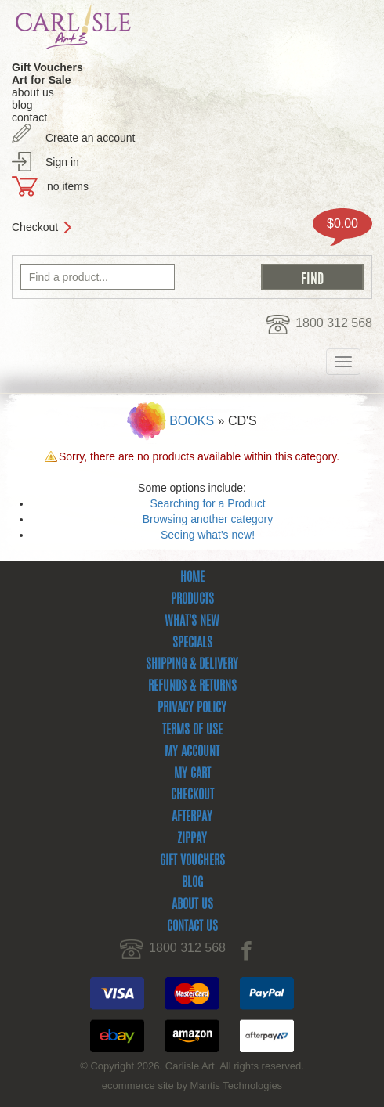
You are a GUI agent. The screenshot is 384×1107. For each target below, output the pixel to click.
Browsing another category (208, 519)
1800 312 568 (333, 323)
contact (29, 117)
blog (22, 105)
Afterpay (192, 817)
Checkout (35, 227)
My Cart (192, 774)
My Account (192, 752)
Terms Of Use (192, 730)
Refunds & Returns (192, 686)
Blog (192, 883)
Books (191, 420)
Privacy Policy (192, 708)
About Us (192, 905)
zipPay (192, 839)
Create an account (90, 138)
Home (192, 578)
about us (33, 92)
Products (192, 599)
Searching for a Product (207, 503)
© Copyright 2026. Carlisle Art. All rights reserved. (192, 1066)
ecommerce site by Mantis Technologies (192, 1085)
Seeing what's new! (208, 534)
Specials (192, 643)
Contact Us (192, 927)
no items (68, 186)
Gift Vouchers (192, 861)
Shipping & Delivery (192, 664)
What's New (192, 621)
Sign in (62, 162)
